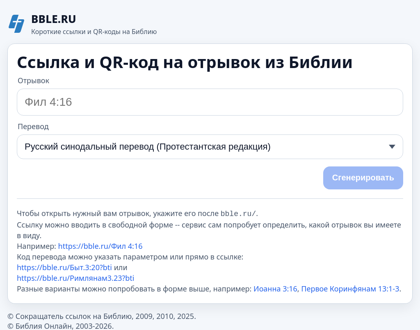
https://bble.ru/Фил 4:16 (100, 245)
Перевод (33, 126)
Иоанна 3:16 (275, 288)
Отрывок (33, 80)
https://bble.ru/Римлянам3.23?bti (76, 277)
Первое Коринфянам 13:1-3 (350, 288)
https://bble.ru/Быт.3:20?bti (64, 266)
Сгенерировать (363, 177)
